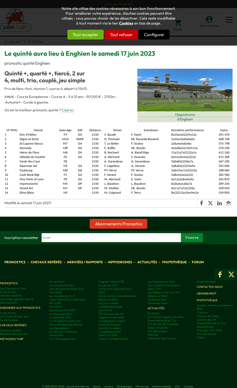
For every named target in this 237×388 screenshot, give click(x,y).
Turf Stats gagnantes (62, 338)
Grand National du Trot (162, 320)
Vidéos (201, 337)
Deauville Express (109, 324)
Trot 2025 (55, 292)
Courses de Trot (207, 319)
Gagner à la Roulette (111, 317)
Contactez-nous (210, 286)
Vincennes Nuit (157, 299)
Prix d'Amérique (157, 331)
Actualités (147, 262)
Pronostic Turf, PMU (209, 330)
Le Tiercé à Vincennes (63, 331)
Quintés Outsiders (109, 328)
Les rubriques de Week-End (66, 288)
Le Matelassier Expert (112, 321)
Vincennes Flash (158, 303)
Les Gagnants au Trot (161, 281)
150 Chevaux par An (111, 313)
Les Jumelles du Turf (62, 296)
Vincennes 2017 (108, 285)
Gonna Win (56, 335)
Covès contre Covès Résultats (117, 296)
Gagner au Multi (158, 296)
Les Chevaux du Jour (13, 288)
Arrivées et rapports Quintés (165, 317)
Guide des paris (206, 281)
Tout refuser (121, 34)
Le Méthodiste (9, 320)
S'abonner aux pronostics (20, 307)
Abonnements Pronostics (118, 223)
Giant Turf (154, 288)
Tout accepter (77, 34)
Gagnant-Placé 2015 (111, 281)
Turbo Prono (8, 292)
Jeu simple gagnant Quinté (17, 299)
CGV (177, 386)
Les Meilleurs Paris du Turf (164, 292)
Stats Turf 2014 (107, 335)
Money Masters (108, 299)
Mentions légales (161, 386)
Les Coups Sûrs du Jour (14, 316)
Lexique (108, 386)
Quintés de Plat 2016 (62, 310)
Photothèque (174, 262)
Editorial (153, 334)
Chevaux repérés (46, 262)
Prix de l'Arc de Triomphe (163, 324)
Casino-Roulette (158, 327)
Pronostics (15, 262)
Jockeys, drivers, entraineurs (215, 305)
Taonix (96, 386)
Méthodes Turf (12, 339)
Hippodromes (120, 262)
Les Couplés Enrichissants (163, 285)
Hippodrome (185, 114)
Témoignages (124, 386)
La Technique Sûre (60, 313)
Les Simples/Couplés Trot (65, 321)
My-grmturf (57, 281)
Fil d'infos (153, 313)
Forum (198, 262)
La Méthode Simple (110, 306)
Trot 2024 (55, 306)
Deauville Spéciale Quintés (66, 324)
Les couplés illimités (61, 285)
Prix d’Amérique (207, 334)
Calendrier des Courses (162, 338)
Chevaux (202, 312)
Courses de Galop (208, 316)
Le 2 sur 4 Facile (108, 303)
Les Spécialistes (59, 328)
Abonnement (207, 293)
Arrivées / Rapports (85, 262)
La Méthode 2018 (60, 317)
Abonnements (9, 302)
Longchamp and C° (110, 331)
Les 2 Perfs (105, 310)
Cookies (126, 23)
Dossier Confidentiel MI (113, 338)
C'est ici (67, 110)
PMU (200, 309)
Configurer (162, 34)
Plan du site (142, 386)
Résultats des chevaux (14, 334)
